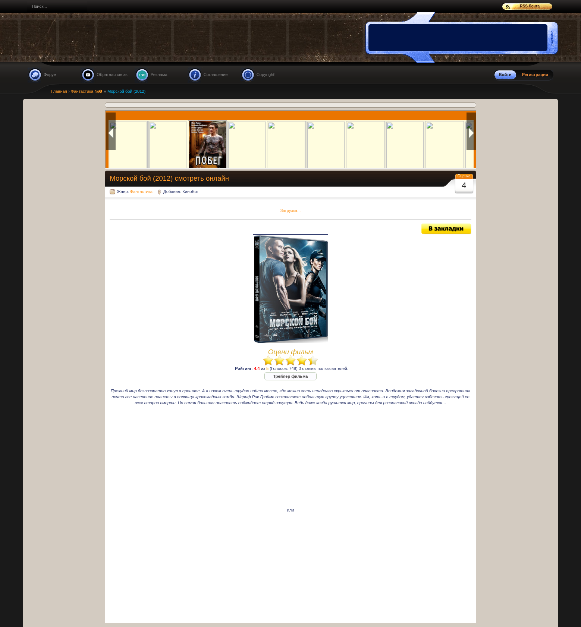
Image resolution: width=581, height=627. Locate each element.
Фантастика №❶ (87, 91)
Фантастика (141, 191)
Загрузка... (290, 210)
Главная (59, 91)
